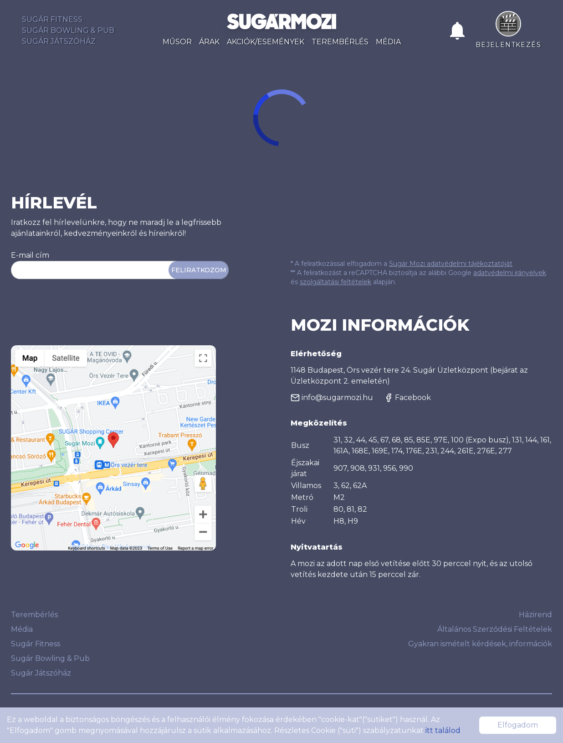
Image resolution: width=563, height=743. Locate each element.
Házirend (535, 614)
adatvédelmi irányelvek (509, 273)
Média (388, 41)
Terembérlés (340, 41)
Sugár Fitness (52, 19)
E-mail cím (30, 255)
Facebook (407, 397)
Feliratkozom (199, 270)
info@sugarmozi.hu (332, 397)
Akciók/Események (265, 41)
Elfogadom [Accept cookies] (517, 725)
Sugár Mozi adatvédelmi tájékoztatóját (450, 264)
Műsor (177, 41)
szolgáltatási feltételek (335, 282)
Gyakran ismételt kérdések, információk (480, 643)
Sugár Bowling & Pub (68, 30)
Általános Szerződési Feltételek (494, 629)
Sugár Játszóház (59, 41)
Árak (209, 41)
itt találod (443, 730)
